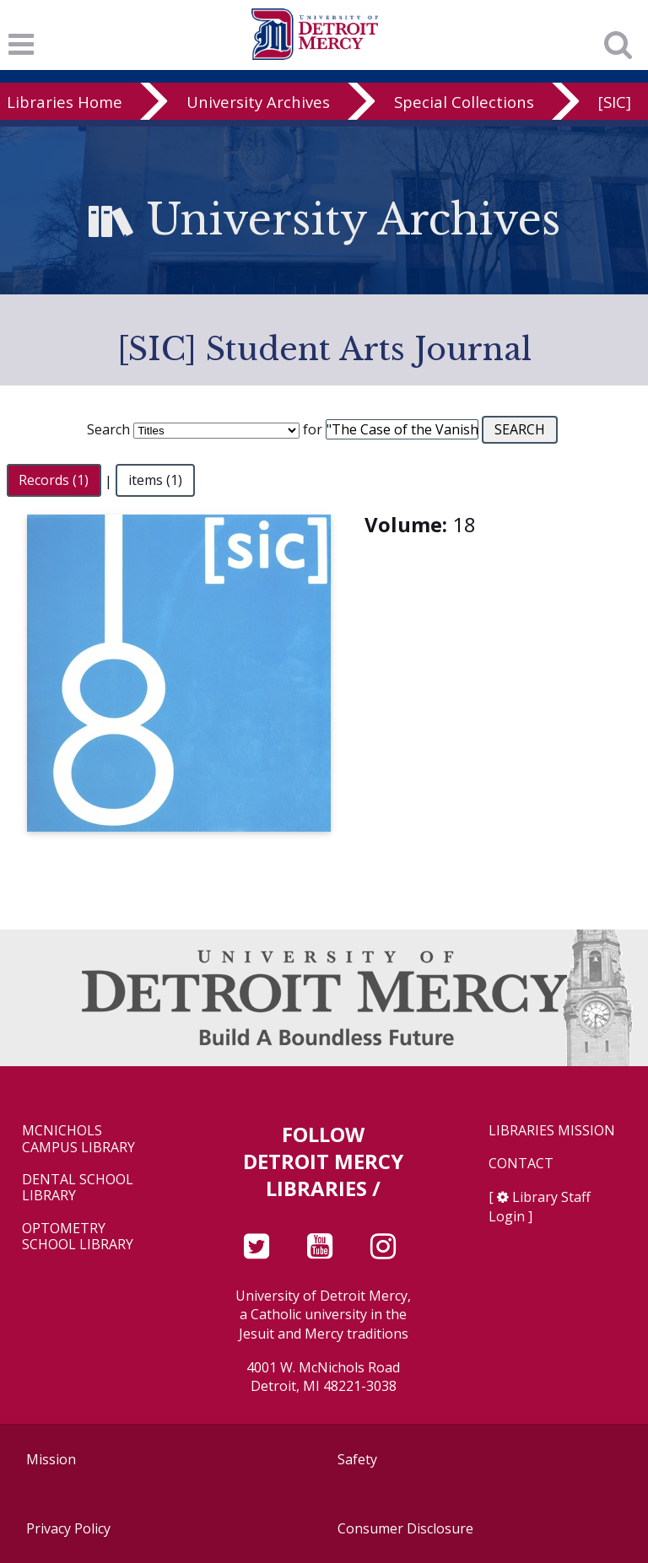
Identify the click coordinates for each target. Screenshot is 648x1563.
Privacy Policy (68, 1528)
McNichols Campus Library (78, 1139)
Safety (357, 1459)
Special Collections (464, 101)
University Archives (258, 101)
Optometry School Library (77, 1237)
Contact (521, 1164)
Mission (51, 1459)
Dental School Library (77, 1188)
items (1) (155, 481)
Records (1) (54, 481)
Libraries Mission (552, 1131)
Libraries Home (64, 101)
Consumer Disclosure (405, 1528)
